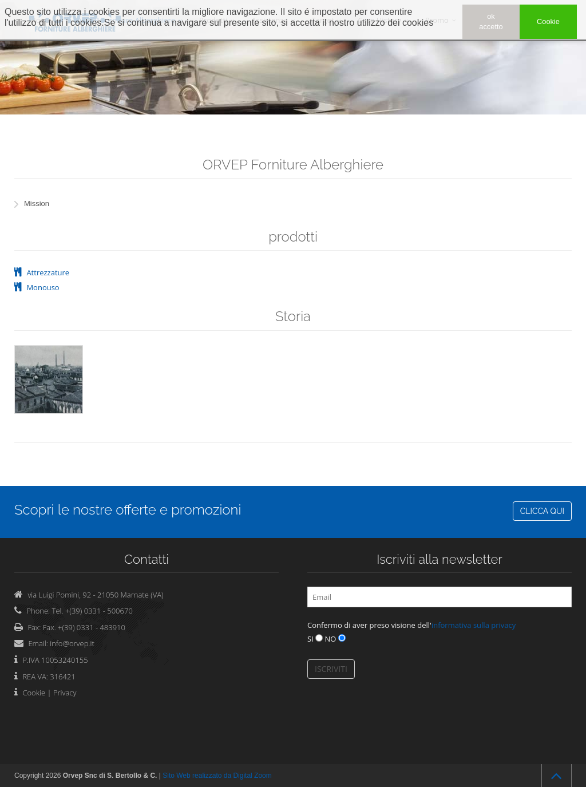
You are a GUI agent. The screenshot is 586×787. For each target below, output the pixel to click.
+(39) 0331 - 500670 (99, 611)
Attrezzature (47, 272)
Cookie (33, 692)
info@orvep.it (72, 643)
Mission (36, 203)
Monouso (42, 287)
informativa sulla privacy (473, 625)
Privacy (65, 692)
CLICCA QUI (542, 511)
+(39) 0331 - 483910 (91, 627)
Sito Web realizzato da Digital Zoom (217, 776)
